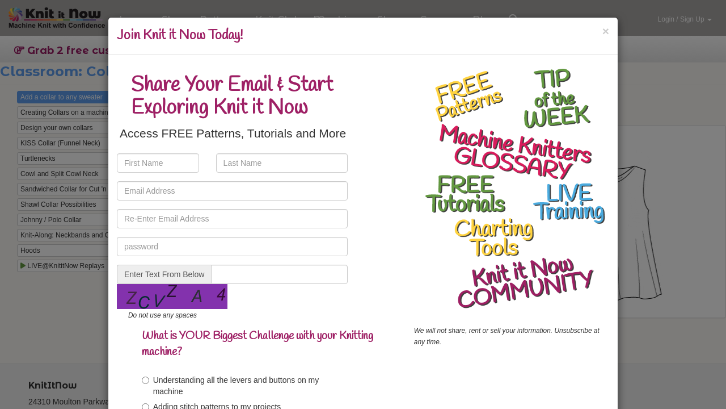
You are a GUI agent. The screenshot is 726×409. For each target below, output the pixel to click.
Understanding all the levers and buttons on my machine (230, 385)
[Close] (605, 31)
